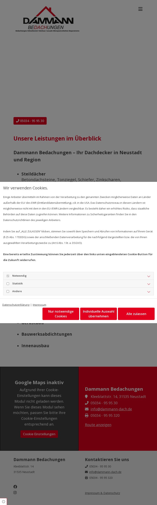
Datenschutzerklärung (15, 304)
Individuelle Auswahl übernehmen (98, 313)
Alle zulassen (136, 314)
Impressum (39, 304)
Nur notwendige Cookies (61, 313)
